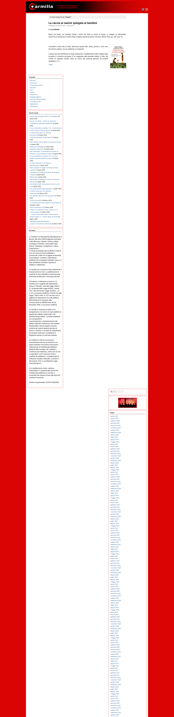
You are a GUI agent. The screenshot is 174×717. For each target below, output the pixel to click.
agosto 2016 (131, 314)
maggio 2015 (131, 349)
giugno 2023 (131, 122)
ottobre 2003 (131, 673)
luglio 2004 (130, 652)
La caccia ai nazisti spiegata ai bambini (75, 23)
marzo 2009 (131, 521)
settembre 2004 (132, 647)
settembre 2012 (132, 423)
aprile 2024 (130, 99)
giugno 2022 (131, 150)
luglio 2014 (130, 372)
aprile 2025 (130, 71)
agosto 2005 (131, 622)
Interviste (33, 28)
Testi (31, 31)
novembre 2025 (132, 55)
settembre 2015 (132, 339)
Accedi (129, 704)
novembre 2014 (132, 363)
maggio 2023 (131, 125)
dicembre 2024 (132, 80)
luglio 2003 (130, 680)
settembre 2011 (132, 451)
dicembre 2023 (132, 108)
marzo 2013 (131, 409)
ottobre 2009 (131, 505)
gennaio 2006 (131, 610)
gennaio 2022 (131, 162)
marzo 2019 (131, 241)
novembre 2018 (132, 251)
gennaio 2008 (131, 554)
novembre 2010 (132, 475)
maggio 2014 (131, 377)
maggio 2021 (131, 181)
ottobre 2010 (131, 477)
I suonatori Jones (35, 42)
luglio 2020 (130, 204)
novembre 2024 (132, 83)
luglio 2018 (130, 260)
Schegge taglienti (35, 38)
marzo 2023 (131, 129)
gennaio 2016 (131, 330)
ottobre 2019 (131, 225)
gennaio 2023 (131, 134)
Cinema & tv (34, 35)
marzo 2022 (131, 157)
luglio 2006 (130, 596)
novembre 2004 (132, 643)
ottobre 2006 (131, 589)
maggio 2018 (131, 265)
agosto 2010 (131, 482)
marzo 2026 (131, 45)
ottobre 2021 (131, 169)
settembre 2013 (132, 395)
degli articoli (132, 707)
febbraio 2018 (131, 272)
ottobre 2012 (131, 421)
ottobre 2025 (131, 57)
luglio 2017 (130, 288)
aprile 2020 (130, 211)
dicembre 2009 (132, 500)
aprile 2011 (130, 463)
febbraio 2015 (131, 356)
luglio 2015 (130, 344)
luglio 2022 (130, 148)
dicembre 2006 (132, 584)
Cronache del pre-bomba (38, 40)
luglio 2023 (130, 120)
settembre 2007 (132, 563)
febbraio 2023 (131, 132)
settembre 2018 (132, 255)
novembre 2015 (132, 335)
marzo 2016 (131, 325)
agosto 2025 (131, 62)
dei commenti (133, 709)
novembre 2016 (132, 307)
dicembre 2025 (132, 52)
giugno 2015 (131, 346)
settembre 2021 (132, 171)
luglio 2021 (130, 176)
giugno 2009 (131, 514)
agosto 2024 (131, 90)
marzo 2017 (131, 297)
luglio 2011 (130, 456)
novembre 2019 (132, 223)
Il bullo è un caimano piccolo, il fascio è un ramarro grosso (36, 204)
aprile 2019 (130, 239)
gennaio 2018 (131, 274)
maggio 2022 (131, 153)
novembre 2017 (132, 279)
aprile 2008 (130, 547)
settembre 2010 (132, 479)
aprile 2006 (130, 603)
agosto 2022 (131, 146)
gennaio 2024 (131, 106)
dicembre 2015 (132, 332)
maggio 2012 (131, 433)
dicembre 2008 (132, 528)
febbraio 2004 (131, 664)
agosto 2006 (131, 594)
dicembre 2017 (132, 276)
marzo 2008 (131, 549)
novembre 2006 (132, 587)
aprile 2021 (130, 183)
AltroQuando (34, 47)
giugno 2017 (131, 290)
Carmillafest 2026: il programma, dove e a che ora (38, 165)
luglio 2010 (130, 484)
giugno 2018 (131, 262)
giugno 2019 (131, 234)
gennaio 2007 (131, 582)
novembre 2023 (132, 111)
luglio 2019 (130, 232)
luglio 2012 (130, 428)
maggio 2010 (131, 489)
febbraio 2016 (131, 328)
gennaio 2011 (131, 470)
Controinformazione (36, 26)
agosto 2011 (131, 454)
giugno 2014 (131, 374)
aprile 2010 (130, 491)
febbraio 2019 (131, 244)
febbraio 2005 (131, 636)
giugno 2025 (131, 66)
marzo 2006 (131, 605)
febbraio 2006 (131, 608)
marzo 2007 (131, 577)
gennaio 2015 (131, 358)
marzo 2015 (131, 353)
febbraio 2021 (131, 188)
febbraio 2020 (131, 216)
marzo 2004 (131, 661)
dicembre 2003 (132, 668)
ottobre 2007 (131, 561)
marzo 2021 (131, 185)
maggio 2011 (131, 461)
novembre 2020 (132, 195)
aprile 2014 (130, 379)
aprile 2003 (130, 687)
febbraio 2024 (131, 104)
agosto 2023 (131, 118)
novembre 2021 (132, 167)
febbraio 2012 (131, 440)
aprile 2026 (130, 43)
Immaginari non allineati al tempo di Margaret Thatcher (38, 148)
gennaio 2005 (131, 638)
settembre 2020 (132, 199)
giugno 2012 (131, 430)
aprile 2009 (130, 519)
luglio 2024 (130, 92)
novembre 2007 (132, 559)
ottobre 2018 (131, 253)
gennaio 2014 (131, 386)
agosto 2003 (131, 678)
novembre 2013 (132, 391)
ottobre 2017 (131, 281)
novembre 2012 (132, 419)
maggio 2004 (131, 657)
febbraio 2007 (131, 580)
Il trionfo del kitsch (36, 186)
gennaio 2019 (131, 246)
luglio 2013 (130, 400)
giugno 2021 (131, 178)
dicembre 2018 (132, 248)
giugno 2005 (131, 626)
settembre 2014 (132, 367)
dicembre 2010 (132, 472)
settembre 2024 (132, 87)
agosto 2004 (131, 650)
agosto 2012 (131, 426)
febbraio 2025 (131, 76)
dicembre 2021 (132, 164)
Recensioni (74, 25)
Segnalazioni (34, 45)
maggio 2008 (131, 545)
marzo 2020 (131, 213)
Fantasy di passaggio (37, 102)
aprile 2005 (130, 631)
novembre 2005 (132, 615)
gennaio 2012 (131, 442)
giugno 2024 (131, 94)
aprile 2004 (130, 659)
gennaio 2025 (131, 78)
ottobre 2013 (131, 393)
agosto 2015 (131, 342)
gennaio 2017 (131, 302)
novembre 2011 (132, 447)
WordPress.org (132, 711)
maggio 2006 (131, 601)
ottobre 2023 (131, 113)
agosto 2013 (131, 398)
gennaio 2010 (131, 498)
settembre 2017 (132, 283)
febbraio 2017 (131, 300)
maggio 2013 (131, 405)
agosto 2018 (131, 258)
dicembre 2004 (132, 640)
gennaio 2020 (131, 218)
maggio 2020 (131, 209)
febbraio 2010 (131, 496)
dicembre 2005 (132, 612)
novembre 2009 (132, 503)
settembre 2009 (132, 507)
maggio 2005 (131, 629)
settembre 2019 (132, 227)
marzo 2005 (131, 633)
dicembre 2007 (132, 556)
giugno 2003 (131, 682)
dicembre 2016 (132, 304)
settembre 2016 (132, 311)
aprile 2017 (130, 295)
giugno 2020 (131, 206)
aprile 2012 (130, 435)
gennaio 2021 (131, 190)
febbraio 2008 (131, 552)
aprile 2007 (130, 575)
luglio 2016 (130, 316)
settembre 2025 (132, 59)
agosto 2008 (131, 538)
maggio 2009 (131, 517)
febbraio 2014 (131, 384)
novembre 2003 (132, 671)
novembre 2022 (132, 139)
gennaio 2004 (131, 666)
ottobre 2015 (131, 337)
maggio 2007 (131, 573)
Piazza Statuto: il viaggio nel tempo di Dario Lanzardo (38, 141)
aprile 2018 (130, 267)
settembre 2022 (132, 143)
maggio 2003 (131, 685)
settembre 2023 (132, 115)
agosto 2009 (131, 510)
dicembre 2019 (132, 220)
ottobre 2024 (131, 85)
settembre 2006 (132, 591)
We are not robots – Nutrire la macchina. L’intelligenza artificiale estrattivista (38, 67)
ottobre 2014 (131, 365)
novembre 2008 (132, 531)
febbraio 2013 (131, 412)
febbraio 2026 (131, 48)
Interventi (33, 21)
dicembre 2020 (132, 192)
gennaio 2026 (131, 50)
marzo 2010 (131, 493)
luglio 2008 (130, 540)
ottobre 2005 (131, 617)
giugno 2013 (131, 402)
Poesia (32, 33)
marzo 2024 (131, 101)
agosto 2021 (131, 174)
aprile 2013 (130, 407)
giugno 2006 (131, 598)
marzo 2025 (131, 73)
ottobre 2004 (131, 645)
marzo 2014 (131, 381)
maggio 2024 (131, 97)
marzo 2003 (131, 689)
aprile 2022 (130, 155)
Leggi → (54, 67)
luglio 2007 (130, 568)
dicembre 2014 (132, 360)
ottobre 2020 (131, 197)
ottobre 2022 (131, 141)
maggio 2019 (131, 237)
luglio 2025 (130, 64)
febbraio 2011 (131, 468)
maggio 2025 (131, 69)
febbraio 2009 (131, 524)
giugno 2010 (131, 486)
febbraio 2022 (131, 160)
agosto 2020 (131, 202)
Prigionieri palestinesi (37, 106)
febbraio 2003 (131, 692)
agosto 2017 (131, 286)
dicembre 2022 (132, 136)
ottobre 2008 (131, 533)
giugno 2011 (131, 458)
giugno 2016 (131, 318)
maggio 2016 (131, 321)
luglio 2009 (130, 512)
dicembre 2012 (132, 416)
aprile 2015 (130, 351)
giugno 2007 (131, 570)
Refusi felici (33, 153)
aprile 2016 (130, 323)
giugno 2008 (131, 542)
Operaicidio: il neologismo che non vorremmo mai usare (38, 158)
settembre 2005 (132, 619)
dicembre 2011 (132, 444)
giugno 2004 (131, 654)
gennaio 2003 (131, 694)
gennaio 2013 (131, 414)
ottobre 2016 (131, 309)
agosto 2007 (131, 566)
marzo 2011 (131, 465)
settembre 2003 (132, 675)
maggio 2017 (131, 293)
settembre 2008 (132, 535)
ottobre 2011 (131, 449)
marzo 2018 (131, 269)
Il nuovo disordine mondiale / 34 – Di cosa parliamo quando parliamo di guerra (39, 123)
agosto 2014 (131, 370)
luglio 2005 (130, 624)
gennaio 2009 (131, 526)
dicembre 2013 (132, 388)
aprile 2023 (130, 127)
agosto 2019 (131, 230)
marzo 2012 (131, 437)
